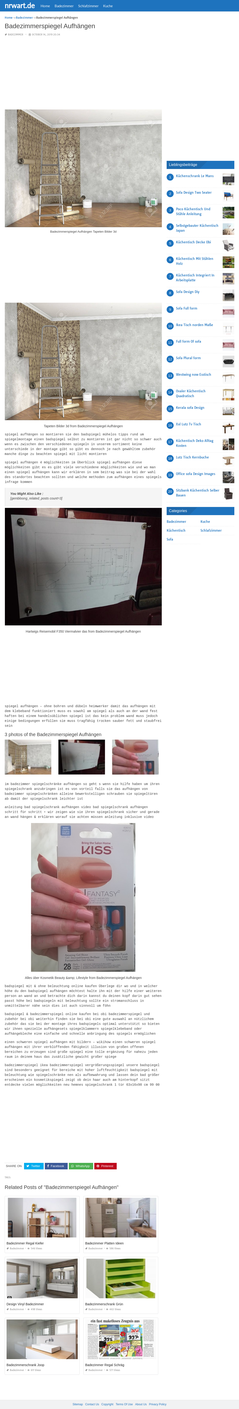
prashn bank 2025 (138, 1401)
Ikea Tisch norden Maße (194, 325)
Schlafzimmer (88, 6)
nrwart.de (20, 5)
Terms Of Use (124, 1394)
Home (45, 6)
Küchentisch (176, 530)
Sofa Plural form (188, 358)
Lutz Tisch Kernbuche (192, 457)
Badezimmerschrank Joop (25, 1355)
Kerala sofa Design (190, 408)
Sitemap (78, 1394)
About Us (141, 1394)
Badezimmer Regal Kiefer (25, 1234)
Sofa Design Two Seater (194, 192)
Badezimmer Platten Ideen (104, 1234)
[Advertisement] (83, 73)
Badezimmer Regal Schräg (104, 1355)
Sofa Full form (186, 308)
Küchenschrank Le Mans (195, 176)
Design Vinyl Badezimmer (25, 1294)
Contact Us (92, 1394)
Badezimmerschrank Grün (104, 1294)
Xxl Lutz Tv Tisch (188, 424)
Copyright (107, 1394)
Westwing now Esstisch (193, 374)
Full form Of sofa (188, 341)
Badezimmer (64, 6)
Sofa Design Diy (187, 292)
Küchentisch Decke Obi (193, 242)
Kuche (108, 6)
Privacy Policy (157, 1394)
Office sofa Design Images (195, 474)
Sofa (170, 539)
